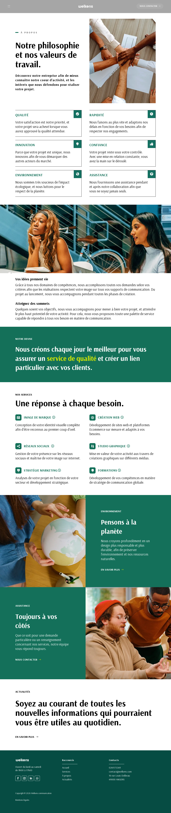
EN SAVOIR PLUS (110, 569)
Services (66, 771)
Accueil (65, 767)
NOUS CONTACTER (148, 6)
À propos (66, 775)
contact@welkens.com (120, 771)
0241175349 (115, 767)
